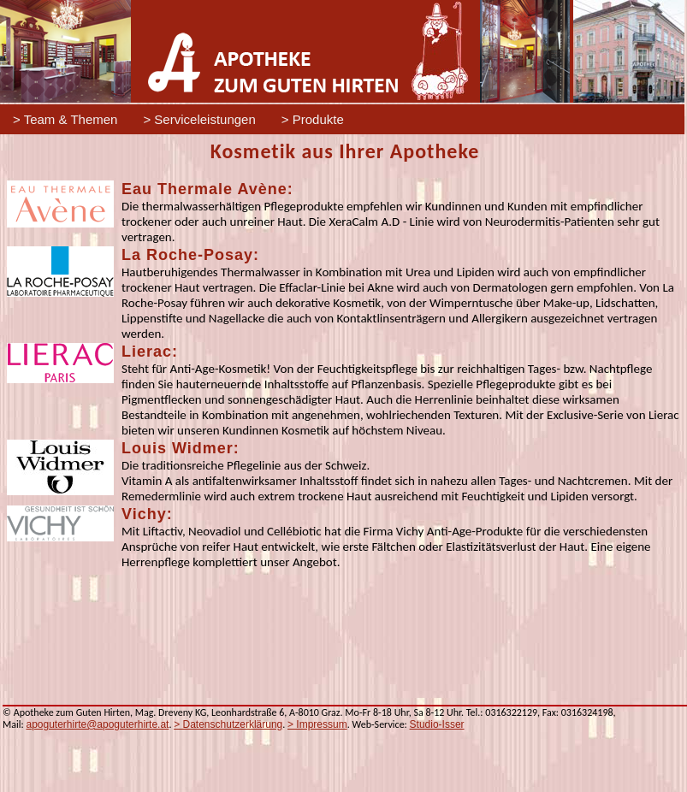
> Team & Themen (65, 119)
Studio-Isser (437, 724)
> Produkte (312, 119)
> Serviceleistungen (199, 119)
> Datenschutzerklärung (228, 724)
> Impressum (317, 724)
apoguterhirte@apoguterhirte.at (97, 724)
